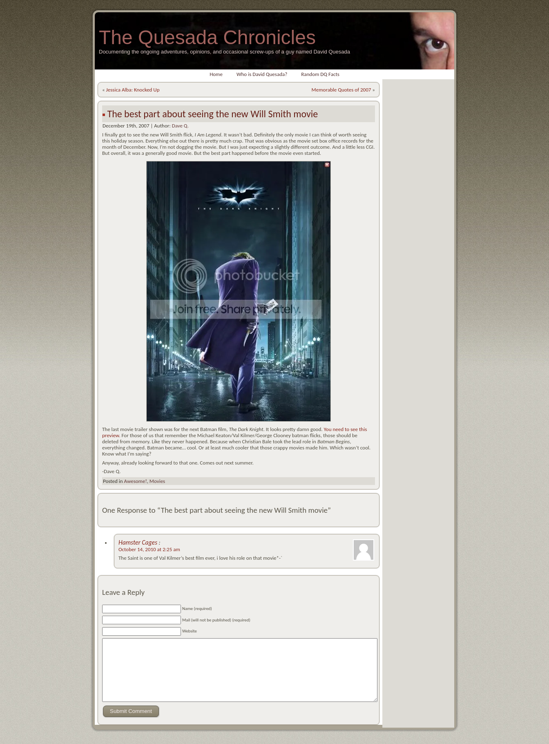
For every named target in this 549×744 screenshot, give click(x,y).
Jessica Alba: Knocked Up (133, 90)
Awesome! (135, 481)
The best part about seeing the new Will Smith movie (212, 114)
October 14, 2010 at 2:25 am (149, 549)
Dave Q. (180, 126)
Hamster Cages (138, 542)
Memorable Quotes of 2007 (341, 90)
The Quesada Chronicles (207, 37)
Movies (157, 481)
